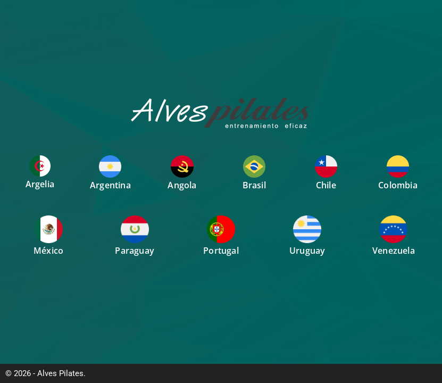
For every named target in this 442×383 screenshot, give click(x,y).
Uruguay (307, 250)
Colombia (398, 185)
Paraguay (134, 250)
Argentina (110, 185)
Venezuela (393, 250)
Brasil (254, 185)
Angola (182, 185)
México (48, 250)
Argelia (40, 184)
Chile (326, 185)
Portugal (221, 250)
